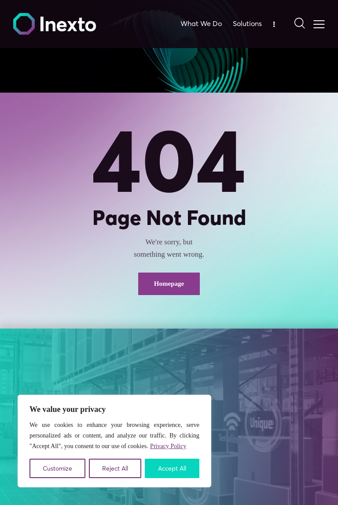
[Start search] (299, 24)
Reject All (115, 468)
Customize (57, 468)
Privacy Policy (168, 446)
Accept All (172, 468)
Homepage (169, 283)
